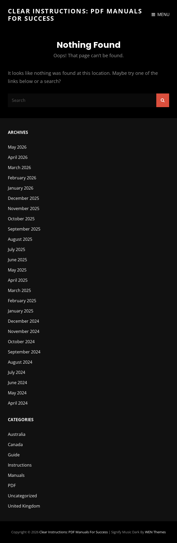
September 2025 (24, 229)
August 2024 (20, 362)
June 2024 (17, 382)
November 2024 (23, 331)
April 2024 (18, 403)
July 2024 (16, 372)
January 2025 (20, 311)
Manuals (16, 475)
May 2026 (17, 147)
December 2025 (23, 198)
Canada (15, 444)
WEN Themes (155, 532)
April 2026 (18, 157)
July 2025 (16, 249)
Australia (16, 434)
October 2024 (21, 341)
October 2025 (21, 219)
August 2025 (20, 239)
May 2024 (17, 393)
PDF (12, 485)
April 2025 (18, 280)
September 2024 (24, 352)
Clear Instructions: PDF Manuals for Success (75, 15)
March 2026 (19, 167)
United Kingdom (24, 506)
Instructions (20, 465)
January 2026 (20, 188)
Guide (14, 455)
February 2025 (22, 301)
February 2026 (22, 178)
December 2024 (23, 321)
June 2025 (17, 260)
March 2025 (19, 290)
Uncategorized (22, 496)
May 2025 (17, 270)
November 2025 (23, 208)
